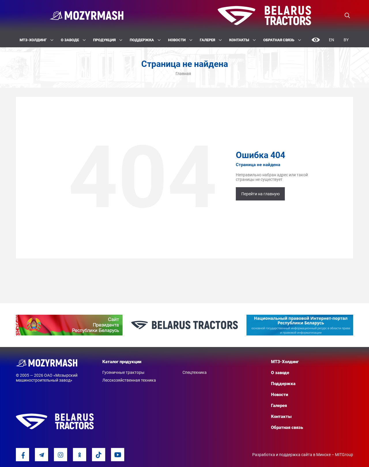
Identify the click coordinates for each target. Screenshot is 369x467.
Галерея (211, 40)
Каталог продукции (121, 361)
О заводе (73, 40)
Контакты (242, 40)
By (346, 39)
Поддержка (145, 40)
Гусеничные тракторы (123, 372)
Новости (180, 40)
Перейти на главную (260, 194)
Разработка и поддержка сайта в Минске (291, 454)
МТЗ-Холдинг (36, 40)
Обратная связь (282, 40)
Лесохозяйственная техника (129, 380)
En (331, 39)
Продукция (107, 40)
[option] (69, 325)
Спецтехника (194, 372)
